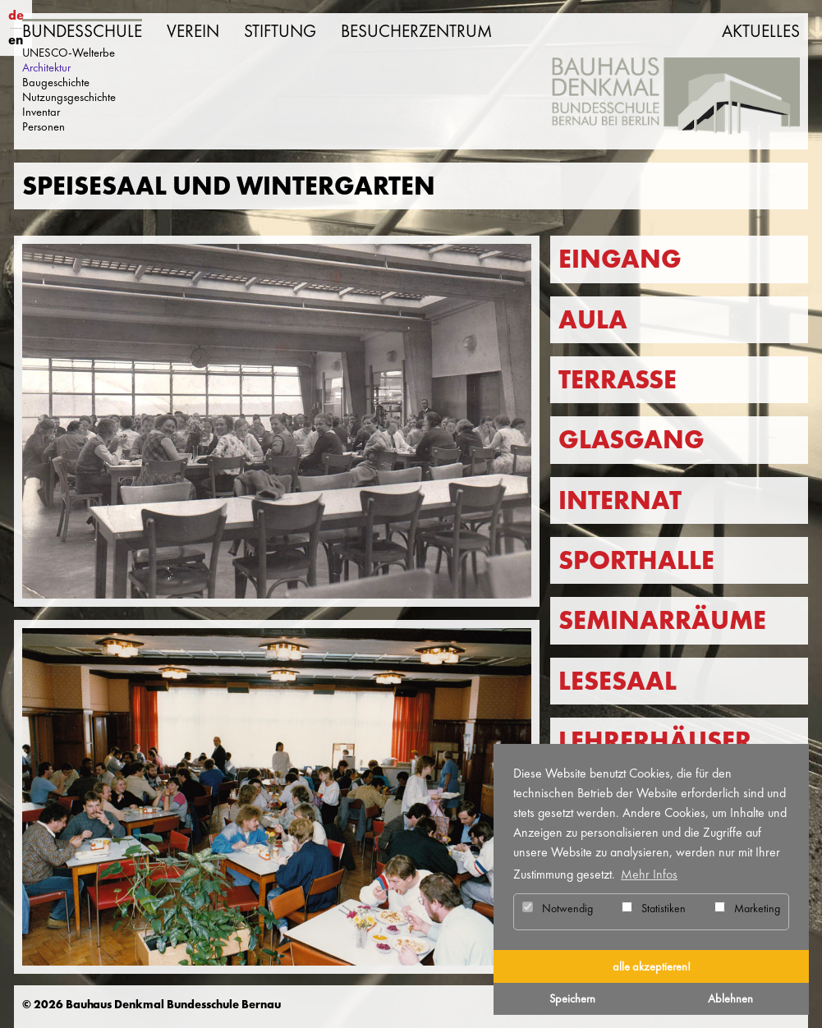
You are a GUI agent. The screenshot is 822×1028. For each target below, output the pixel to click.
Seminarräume (662, 620)
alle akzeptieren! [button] (652, 966)
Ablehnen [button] (730, 998)
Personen (43, 126)
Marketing (747, 908)
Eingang (620, 259)
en (15, 39)
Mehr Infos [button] (649, 874)
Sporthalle (636, 560)
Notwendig (557, 908)
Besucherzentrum (416, 31)
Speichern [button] (572, 998)
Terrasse (617, 380)
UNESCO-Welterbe (68, 52)
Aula (592, 320)
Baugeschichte (56, 82)
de (16, 15)
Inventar (41, 111)
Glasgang (631, 440)
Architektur (46, 67)
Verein (193, 31)
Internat (620, 500)
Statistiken (654, 908)
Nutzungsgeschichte (69, 96)
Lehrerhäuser (654, 741)
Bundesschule (82, 31)
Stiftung (280, 31)
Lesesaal (617, 681)
